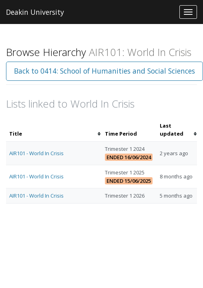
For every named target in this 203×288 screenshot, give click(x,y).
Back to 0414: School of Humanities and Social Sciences (104, 71)
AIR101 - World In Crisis (36, 153)
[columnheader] (54, 130)
